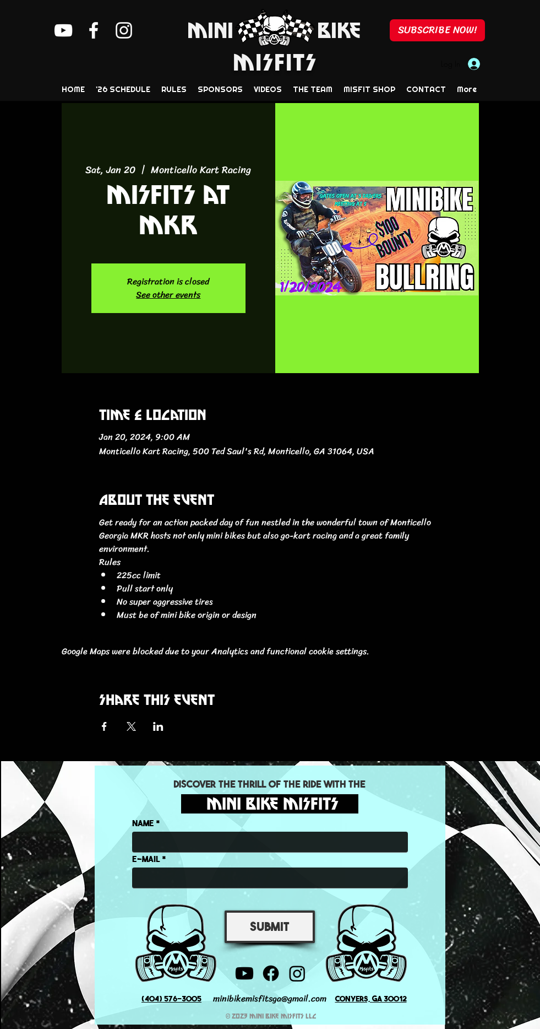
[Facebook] (94, 30)
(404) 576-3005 (171, 998)
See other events (168, 295)
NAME (143, 822)
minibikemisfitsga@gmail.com (269, 998)
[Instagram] (124, 30)
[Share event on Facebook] (104, 726)
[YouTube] (63, 30)
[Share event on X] (131, 726)
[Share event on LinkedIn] (158, 726)
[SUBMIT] (270, 927)
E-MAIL (146, 858)
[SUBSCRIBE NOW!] (437, 30)
